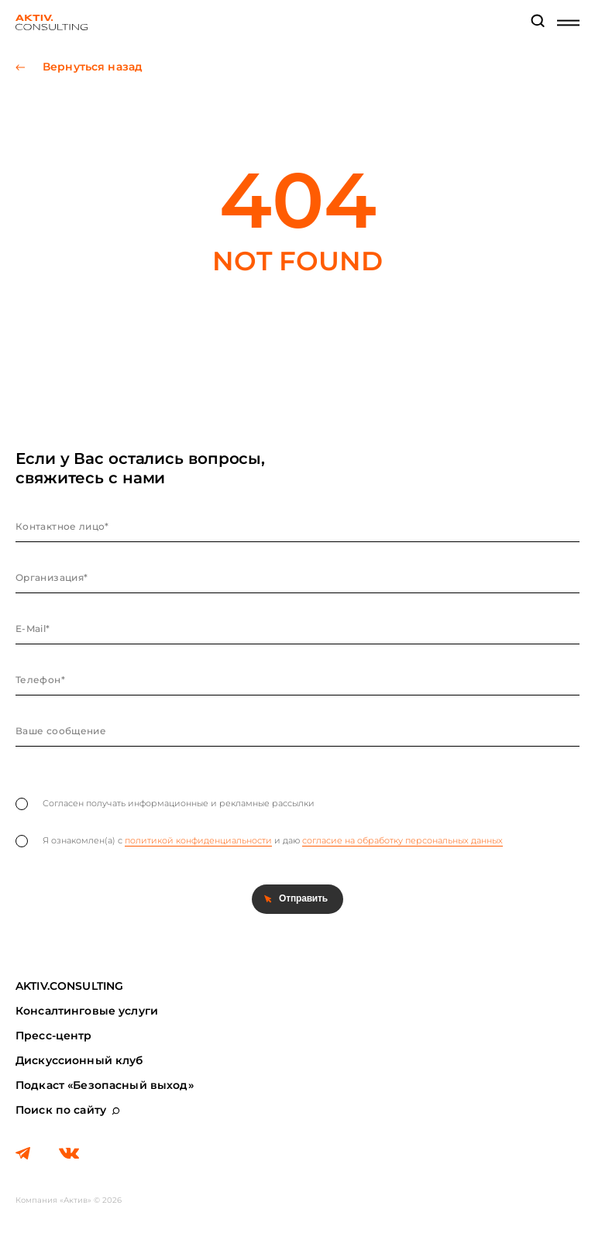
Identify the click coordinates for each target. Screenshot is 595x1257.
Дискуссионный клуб (79, 1060)
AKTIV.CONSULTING (69, 986)
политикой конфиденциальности (198, 840)
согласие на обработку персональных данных (402, 840)
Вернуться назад (93, 67)
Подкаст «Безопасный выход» (104, 1085)
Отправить (303, 898)
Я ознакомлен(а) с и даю (259, 841)
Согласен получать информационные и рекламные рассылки (165, 804)
